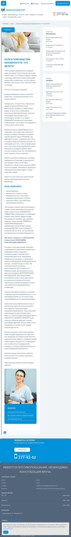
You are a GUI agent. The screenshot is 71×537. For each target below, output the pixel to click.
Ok (5, 532)
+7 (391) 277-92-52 (14, 520)
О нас (19, 17)
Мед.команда (13, 15)
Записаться (22, 450)
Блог (27, 15)
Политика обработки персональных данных (50, 488)
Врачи (3, 480)
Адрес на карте (6, 516)
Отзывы (40, 15)
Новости (33, 15)
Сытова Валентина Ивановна (17, 412)
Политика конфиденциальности (47, 485)
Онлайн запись (63, 3)
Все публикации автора (15, 419)
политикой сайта (8, 528)
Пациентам (12, 17)
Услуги (21, 15)
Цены (5, 17)
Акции (4, 15)
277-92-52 (62, 14)
